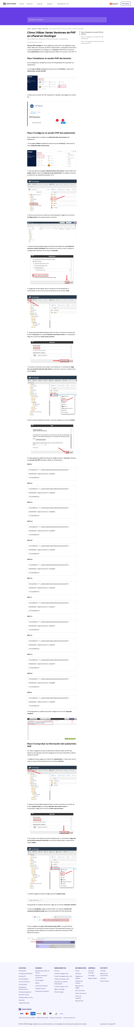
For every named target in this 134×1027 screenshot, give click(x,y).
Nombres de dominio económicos (41, 976)
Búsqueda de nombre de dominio (42, 972)
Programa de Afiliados (79, 977)
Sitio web (45, 28)
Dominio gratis (39, 980)
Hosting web (22, 971)
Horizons (56, 971)
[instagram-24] (100, 1009)
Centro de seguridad (78, 997)
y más (61, 1013)
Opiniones (78, 973)
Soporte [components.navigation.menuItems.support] (50, 4)
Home (29, 28)
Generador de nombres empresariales (61, 983)
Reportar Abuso (104, 981)
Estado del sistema (80, 993)
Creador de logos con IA (61, 986)
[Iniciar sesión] (126, 4)
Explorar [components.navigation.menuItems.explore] (40, 4)
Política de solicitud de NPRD (27, 1017)
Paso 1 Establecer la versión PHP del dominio (92, 33)
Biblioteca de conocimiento (104, 974)
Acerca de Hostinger (91, 972)
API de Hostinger (59, 992)
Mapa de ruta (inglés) (79, 987)
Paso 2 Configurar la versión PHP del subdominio (92, 38)
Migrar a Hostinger (59, 989)
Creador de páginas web (61, 973)
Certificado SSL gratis (41, 986)
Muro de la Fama (80, 990)
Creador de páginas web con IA (63, 976)
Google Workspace (24, 1003)
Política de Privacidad (42, 1017)
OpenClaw (22, 1000)
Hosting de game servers (26, 997)
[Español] (114, 4)
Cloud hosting (23, 984)
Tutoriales (103, 971)
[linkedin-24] (94, 1009)
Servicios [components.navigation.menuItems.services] (30, 4)
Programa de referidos (79, 982)
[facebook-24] (97, 1009)
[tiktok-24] (114, 1009)
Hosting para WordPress (25, 973)
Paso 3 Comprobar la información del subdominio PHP (92, 42)
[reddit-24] (111, 1009)
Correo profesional (24, 981)
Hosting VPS (22, 976)
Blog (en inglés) (92, 978)
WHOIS (37, 983)
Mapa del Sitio (79, 1001)
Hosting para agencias (25, 992)
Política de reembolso (56, 1017)
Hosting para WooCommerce (23, 988)
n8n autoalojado (23, 979)
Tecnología (91, 975)
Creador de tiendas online (61, 979)
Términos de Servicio (69, 1017)
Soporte (34, 28)
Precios (77, 971)
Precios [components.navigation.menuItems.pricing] (21, 4)
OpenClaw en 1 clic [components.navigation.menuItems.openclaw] (63, 4)
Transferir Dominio (40, 988)
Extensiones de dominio (42, 991)
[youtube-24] (107, 1009)
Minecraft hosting (24, 994)
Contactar (103, 978)
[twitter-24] (104, 1009)
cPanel (39, 28)
